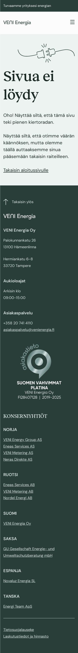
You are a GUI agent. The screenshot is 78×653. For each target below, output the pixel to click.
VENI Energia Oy (17, 523)
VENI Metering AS (18, 452)
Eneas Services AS (19, 446)
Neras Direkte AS (17, 459)
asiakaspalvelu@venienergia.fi (28, 329)
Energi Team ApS (17, 606)
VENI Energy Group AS (22, 439)
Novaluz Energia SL (19, 580)
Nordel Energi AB (17, 497)
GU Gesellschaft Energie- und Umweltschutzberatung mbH (28, 552)
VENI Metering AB (18, 491)
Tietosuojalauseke (18, 629)
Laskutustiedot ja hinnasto (26, 636)
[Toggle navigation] (72, 22)
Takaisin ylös (18, 202)
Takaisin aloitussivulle (25, 170)
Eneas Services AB (19, 484)
